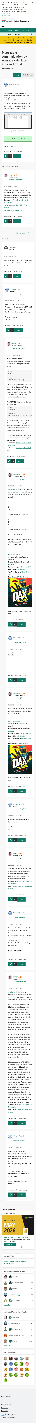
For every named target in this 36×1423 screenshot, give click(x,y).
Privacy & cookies (6, 1404)
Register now (6, 15)
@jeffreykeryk (12, 489)
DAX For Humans (22, 577)
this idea (11, 564)
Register (10, 30)
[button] (17, 75)
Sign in (17, 30)
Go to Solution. (21, 139)
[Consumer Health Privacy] (18, 1417)
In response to (15, 179)
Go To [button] (29, 30)
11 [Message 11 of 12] (14, 959)
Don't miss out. (27, 42)
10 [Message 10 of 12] (14, 1190)
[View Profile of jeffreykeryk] (12, 84)
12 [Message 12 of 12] (14, 1118)
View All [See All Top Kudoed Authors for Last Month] (7, 1345)
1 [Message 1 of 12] (9, 151)
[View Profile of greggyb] (11, 175)
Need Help (13, 146)
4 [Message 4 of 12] (12, 456)
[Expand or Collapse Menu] (3, 26)
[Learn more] (10, 1244)
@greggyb (22, 492)
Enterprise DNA (26, 567)
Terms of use (4, 1408)
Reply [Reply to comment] (17, 221)
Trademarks (4, 1411)
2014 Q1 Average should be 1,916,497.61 (14, 131)
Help (23, 30)
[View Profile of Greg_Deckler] (17, 474)
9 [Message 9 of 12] (9, 216)
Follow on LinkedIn (14, 554)
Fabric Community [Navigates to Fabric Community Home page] (21, 21)
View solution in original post (13, 210)
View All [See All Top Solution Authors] (7, 1305)
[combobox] (20, 34)
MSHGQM (21, 569)
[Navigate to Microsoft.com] (7, 21)
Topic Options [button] (27, 75)
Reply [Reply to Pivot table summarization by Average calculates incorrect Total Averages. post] (17, 156)
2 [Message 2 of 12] (9, 271)
